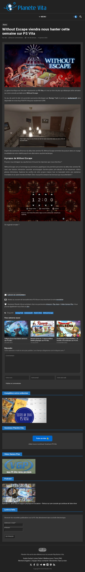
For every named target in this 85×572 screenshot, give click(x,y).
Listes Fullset (38, 558)
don (28, 306)
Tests (56, 558)
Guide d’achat (28, 558)
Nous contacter (43, 561)
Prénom (7, 527)
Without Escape (48, 313)
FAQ (60, 558)
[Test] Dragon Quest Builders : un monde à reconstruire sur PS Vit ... (68, 339)
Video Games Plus (67, 304)
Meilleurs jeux (48, 558)
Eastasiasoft (28, 313)
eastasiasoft (72, 98)
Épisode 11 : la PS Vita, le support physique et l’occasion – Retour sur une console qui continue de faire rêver (39, 503)
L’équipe (34, 561)
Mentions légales (24, 561)
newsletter (59, 299)
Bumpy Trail (19, 313)
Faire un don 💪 (42, 438)
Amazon (49, 304)
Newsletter (53, 561)
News (5, 25)
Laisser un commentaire (16, 295)
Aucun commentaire (16, 38)
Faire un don (62, 561)
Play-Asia (55, 304)
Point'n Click (38, 313)
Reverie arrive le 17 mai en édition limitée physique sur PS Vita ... (42, 339)
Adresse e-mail (10, 523)
